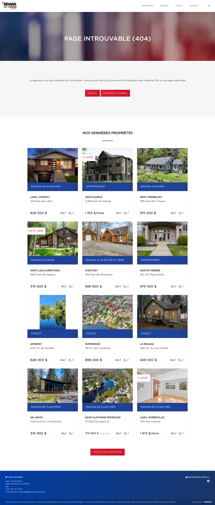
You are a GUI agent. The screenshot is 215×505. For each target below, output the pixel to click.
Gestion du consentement (164, 502)
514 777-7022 (16, 489)
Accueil (92, 93)
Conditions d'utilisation (141, 502)
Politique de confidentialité (117, 502)
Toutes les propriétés (107, 452)
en (209, 6)
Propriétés (147, 6)
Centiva (207, 502)
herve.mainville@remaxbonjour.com (29, 492)
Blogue (164, 6)
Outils (179, 6)
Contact (194, 6)
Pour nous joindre (115, 93)
